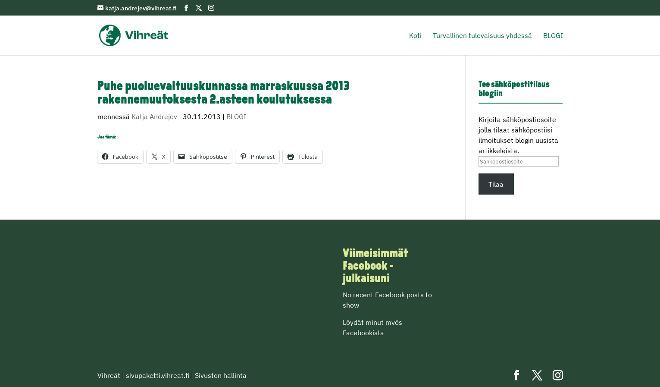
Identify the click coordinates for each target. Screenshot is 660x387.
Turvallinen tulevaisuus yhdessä (482, 36)
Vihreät (108, 375)
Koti (415, 36)
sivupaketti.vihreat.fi (157, 375)
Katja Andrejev (154, 116)
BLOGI (553, 36)
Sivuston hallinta (221, 375)
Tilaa (496, 184)
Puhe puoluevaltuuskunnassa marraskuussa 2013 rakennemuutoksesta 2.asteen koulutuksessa (223, 93)
